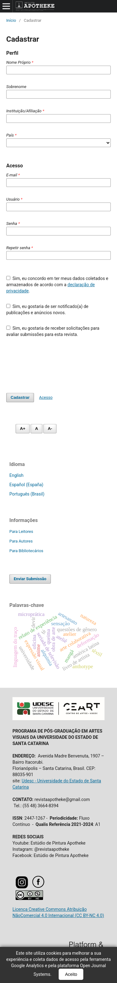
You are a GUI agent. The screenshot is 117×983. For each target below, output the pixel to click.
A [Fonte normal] (36, 428)
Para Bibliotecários (26, 550)
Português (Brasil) (26, 494)
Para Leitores (21, 531)
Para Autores (21, 541)
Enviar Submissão (30, 578)
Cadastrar (20, 397)
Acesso (45, 397)
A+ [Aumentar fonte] (22, 428)
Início (11, 20)
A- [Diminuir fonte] (50, 428)
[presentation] (53, 365)
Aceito (71, 974)
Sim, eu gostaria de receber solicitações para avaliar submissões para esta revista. (52, 331)
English (16, 475)
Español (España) (26, 484)
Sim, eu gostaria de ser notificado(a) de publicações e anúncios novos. (47, 309)
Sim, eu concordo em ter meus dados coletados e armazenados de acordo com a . (57, 284)
